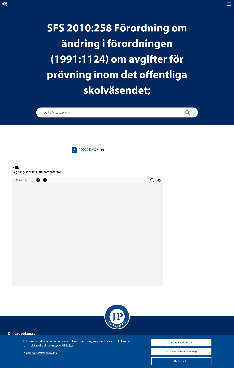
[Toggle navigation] (229, 4)
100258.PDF (89, 149)
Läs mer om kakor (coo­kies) (40, 353)
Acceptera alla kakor (181, 342)
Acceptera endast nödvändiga (181, 351)
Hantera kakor (181, 361)
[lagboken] (5, 4)
